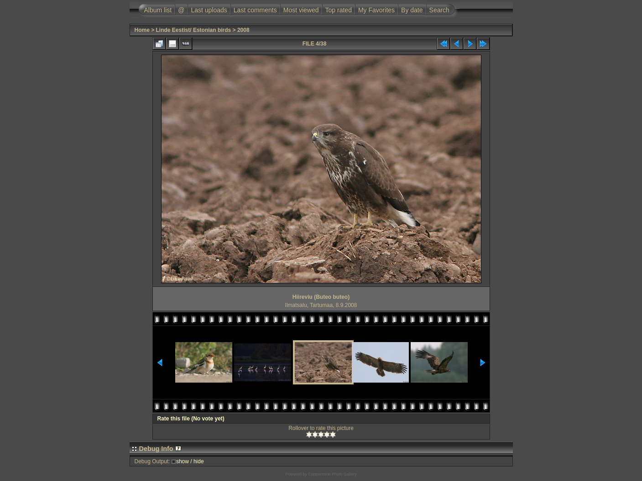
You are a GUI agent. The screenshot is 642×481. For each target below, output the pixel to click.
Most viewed (301, 10)
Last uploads (209, 10)
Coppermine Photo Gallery (332, 474)
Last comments (255, 10)
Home (142, 30)
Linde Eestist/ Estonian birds (193, 30)
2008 (243, 30)
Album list (158, 10)
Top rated (338, 10)
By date (412, 10)
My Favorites (376, 10)
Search (439, 10)
